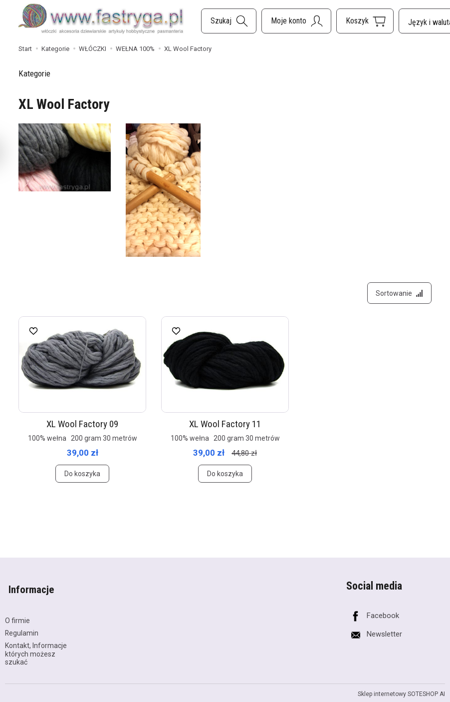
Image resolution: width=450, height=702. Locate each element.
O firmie (17, 617)
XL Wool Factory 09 (82, 427)
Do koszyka (82, 477)
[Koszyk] (365, 20)
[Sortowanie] (398, 294)
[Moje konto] (296, 20)
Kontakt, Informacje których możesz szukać (36, 649)
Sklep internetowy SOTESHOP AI (401, 689)
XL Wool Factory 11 (225, 427)
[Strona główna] (101, 19)
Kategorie (34, 73)
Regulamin (21, 629)
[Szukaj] (228, 20)
